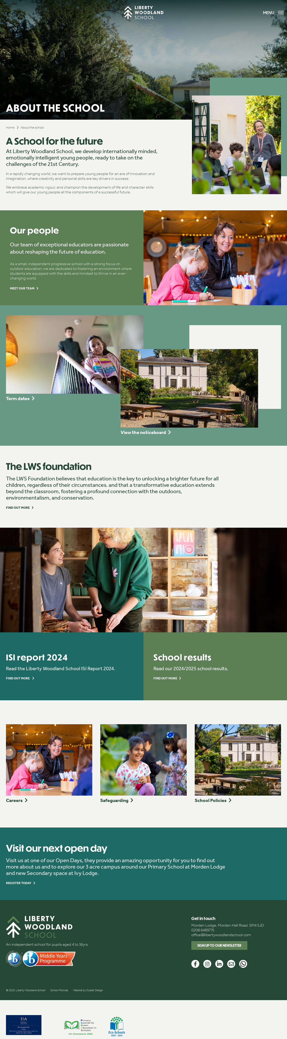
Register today (18, 883)
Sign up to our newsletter (219, 945)
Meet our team (22, 288)
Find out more (18, 508)
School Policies (59, 990)
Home (10, 127)
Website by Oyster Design (88, 990)
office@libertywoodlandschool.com (221, 934)
